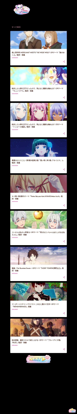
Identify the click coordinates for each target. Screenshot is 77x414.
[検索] (66, 6)
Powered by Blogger (38, 411)
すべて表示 (16, 27)
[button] (64, 61)
